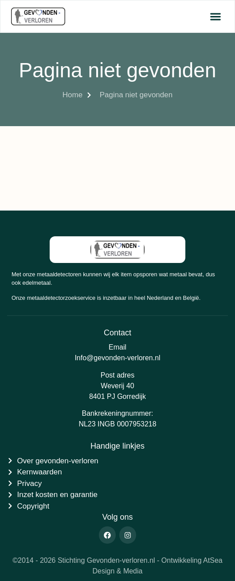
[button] (215, 16)
